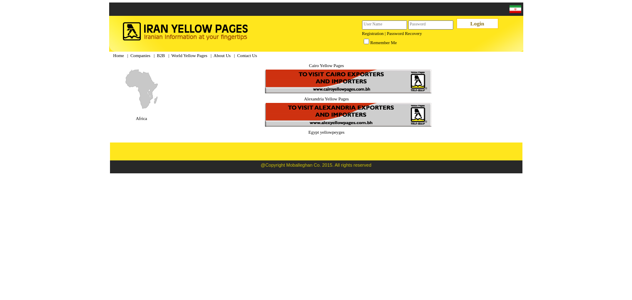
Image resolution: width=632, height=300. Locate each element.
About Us (222, 55)
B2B (161, 55)
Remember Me (383, 42)
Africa (141, 118)
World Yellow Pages (189, 55)
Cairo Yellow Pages (326, 65)
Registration (373, 33)
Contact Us (247, 55)
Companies (140, 55)
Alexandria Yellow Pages (326, 99)
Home (118, 55)
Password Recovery (404, 33)
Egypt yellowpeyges (326, 132)
